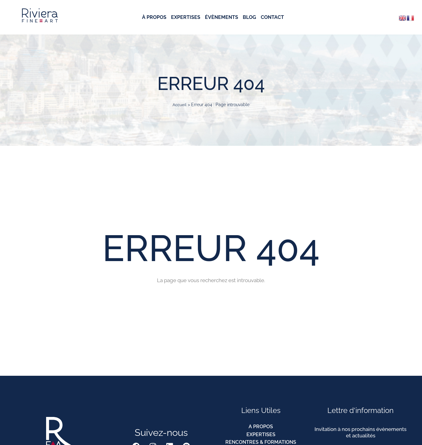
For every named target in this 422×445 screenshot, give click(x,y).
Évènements (221, 17)
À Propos (154, 17)
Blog (249, 17)
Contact (272, 17)
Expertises (185, 17)
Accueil (180, 104)
